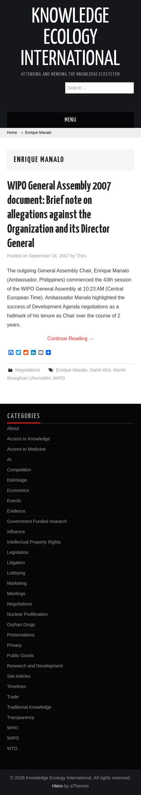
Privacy (14, 645)
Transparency (20, 717)
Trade (13, 696)
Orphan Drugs (21, 624)
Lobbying (16, 572)
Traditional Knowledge (29, 707)
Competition (19, 469)
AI (9, 459)
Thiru (81, 255)
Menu (70, 120)
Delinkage (17, 480)
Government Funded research (37, 521)
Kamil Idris (100, 369)
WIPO (59, 378)
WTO (12, 748)
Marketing (17, 583)
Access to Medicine (26, 449)
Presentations (21, 634)
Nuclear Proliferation (27, 614)
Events (14, 500)
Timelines (16, 686)
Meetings (16, 593)
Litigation (16, 562)
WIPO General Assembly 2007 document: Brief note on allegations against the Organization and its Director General (59, 215)
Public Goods (20, 655)
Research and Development (35, 665)
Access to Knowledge (28, 438)
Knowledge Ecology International (70, 38)
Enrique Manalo (71, 369)
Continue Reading (70, 338)
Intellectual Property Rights (34, 541)
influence (16, 531)
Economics (18, 490)
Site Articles (19, 676)
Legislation (18, 552)
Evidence (16, 511)
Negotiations (27, 369)
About (13, 428)
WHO (12, 727)
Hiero (57, 785)
